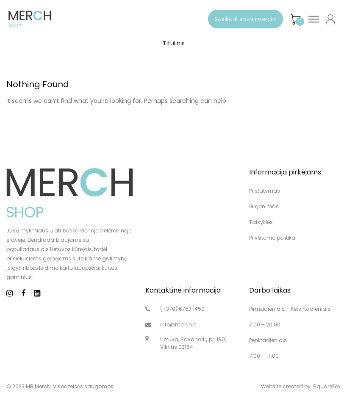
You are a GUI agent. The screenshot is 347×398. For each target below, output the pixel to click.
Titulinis (174, 43)
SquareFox (327, 386)
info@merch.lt (178, 324)
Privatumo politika (272, 237)
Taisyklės (261, 222)
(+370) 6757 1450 (182, 308)
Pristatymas (264, 190)
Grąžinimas (264, 206)
